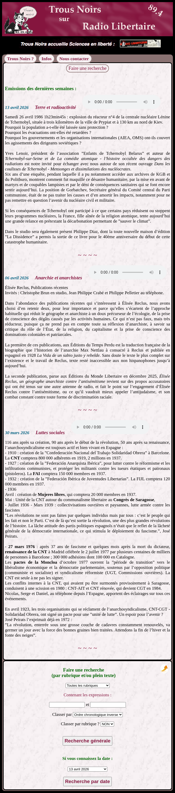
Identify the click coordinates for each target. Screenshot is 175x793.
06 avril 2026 (16, 277)
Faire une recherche (87, 68)
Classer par (62, 714)
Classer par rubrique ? (81, 723)
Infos (46, 58)
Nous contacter (74, 58)
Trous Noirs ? (20, 58)
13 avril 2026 (16, 107)
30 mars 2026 (17, 432)
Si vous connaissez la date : (87, 758)
